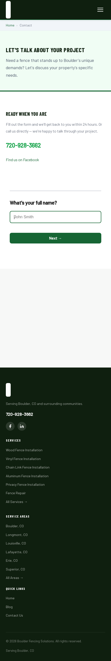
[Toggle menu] (100, 10)
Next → (55, 238)
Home (10, 25)
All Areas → (14, 578)
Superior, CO (15, 569)
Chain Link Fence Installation (28, 467)
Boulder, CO (15, 526)
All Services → (16, 502)
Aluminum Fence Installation (27, 476)
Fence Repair (16, 493)
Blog (9, 607)
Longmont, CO (17, 535)
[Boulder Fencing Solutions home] (8, 9)
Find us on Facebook (22, 159)
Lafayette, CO (16, 552)
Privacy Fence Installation (25, 484)
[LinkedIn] (21, 426)
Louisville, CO (16, 543)
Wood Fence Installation (24, 450)
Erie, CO (12, 560)
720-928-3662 (23, 145)
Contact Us (14, 615)
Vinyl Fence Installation (23, 459)
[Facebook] (10, 426)
